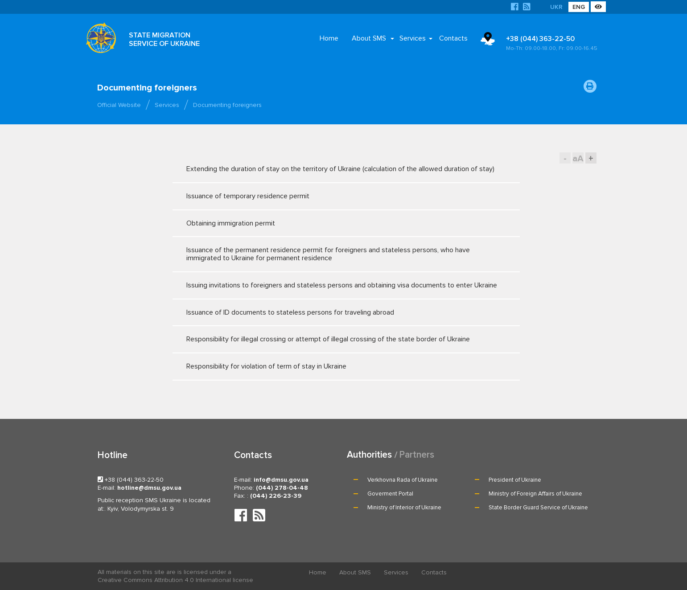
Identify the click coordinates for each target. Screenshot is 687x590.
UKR (556, 7)
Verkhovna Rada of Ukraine (402, 479)
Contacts (453, 38)
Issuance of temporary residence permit (338, 196)
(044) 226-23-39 (275, 496)
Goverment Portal (390, 493)
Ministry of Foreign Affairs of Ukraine (535, 493)
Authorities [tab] (369, 454)
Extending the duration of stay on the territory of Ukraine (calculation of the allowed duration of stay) (340, 168)
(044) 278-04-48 (282, 488)
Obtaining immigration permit (338, 223)
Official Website (119, 105)
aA (578, 158)
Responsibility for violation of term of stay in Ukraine (338, 366)
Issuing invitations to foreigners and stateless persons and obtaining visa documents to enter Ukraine (341, 285)
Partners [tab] (416, 454)
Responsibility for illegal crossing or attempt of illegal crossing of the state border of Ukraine (338, 339)
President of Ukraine (515, 479)
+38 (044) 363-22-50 (553, 43)
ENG (578, 7)
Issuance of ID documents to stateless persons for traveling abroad (338, 312)
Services (412, 38)
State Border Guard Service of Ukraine (538, 507)
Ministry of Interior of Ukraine (404, 507)
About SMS (369, 38)
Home (329, 38)
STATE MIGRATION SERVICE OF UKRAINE (164, 39)
